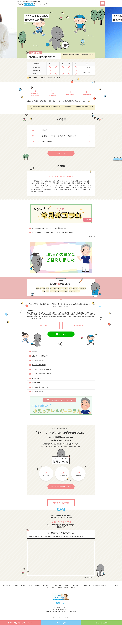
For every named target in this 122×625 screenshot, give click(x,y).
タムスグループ (115, 585)
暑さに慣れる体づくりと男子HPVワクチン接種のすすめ (47, 236)
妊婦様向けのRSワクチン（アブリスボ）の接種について (59, 144)
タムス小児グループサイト (100, 585)
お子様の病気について (36, 368)
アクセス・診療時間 (34, 585)
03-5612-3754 (61, 530)
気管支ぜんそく (34, 386)
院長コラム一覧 (90, 244)
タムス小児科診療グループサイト (61, 494)
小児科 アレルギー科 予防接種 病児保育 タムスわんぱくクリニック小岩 (36, 3)
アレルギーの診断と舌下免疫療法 (40, 382)
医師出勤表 (45, 138)
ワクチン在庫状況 (47, 150)
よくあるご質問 (57, 585)
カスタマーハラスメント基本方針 (66, 587)
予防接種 (32, 359)
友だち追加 (62, 342)
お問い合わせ (76, 585)
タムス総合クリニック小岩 (61, 607)
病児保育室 (87, 585)
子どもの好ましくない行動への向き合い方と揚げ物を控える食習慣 (50, 240)
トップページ (6, 585)
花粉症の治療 (34, 390)
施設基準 (67, 585)
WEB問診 (78, 333)
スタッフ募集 (50, 587)
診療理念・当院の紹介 (19, 585)
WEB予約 (43, 333)
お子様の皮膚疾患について (38, 395)
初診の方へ (46, 585)
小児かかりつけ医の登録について (40, 364)
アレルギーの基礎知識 (36, 373)
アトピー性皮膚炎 (35, 399)
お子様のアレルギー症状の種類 (39, 377)
